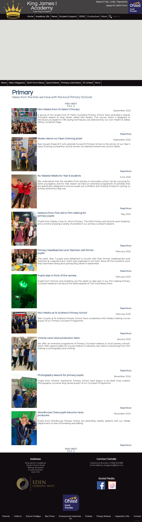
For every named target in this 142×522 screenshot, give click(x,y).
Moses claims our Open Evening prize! (60, 138)
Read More (125, 134)
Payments (122, 2)
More (104, 16)
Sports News (52, 83)
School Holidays (33, 516)
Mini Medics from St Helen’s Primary (59, 109)
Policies (88, 516)
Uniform (18, 516)
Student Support (68, 16)
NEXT (74, 104)
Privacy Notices (104, 516)
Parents (6, 516)
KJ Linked (88, 83)
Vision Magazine (17, 83)
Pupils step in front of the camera (57, 275)
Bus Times (49, 516)
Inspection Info (122, 516)
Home (30, 16)
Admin (138, 521)
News (54, 16)
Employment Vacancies (70, 516)
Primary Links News (71, 83)
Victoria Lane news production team (59, 338)
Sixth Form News (35, 83)
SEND (82, 16)
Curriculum (93, 16)
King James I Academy (42, 6)
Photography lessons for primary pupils (60, 375)
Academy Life (42, 16)
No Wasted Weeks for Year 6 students (59, 175)
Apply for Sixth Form (116, 5)
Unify (112, 2)
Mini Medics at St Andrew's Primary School (62, 312)
